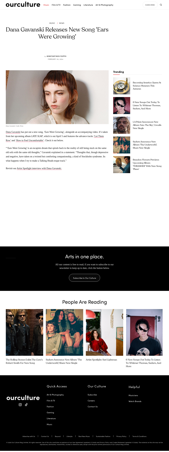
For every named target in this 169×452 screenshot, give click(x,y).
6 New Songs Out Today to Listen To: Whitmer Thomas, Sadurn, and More (147, 105)
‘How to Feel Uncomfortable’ (30, 140)
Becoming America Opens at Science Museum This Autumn (147, 86)
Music (52, 23)
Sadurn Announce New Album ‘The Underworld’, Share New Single (145, 145)
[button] (160, 4)
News (61, 23)
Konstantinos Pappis (56, 56)
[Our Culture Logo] (23, 4)
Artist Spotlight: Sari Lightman (101, 361)
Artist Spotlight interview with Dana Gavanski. (39, 168)
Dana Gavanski (13, 132)
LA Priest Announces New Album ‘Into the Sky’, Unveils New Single (147, 125)
